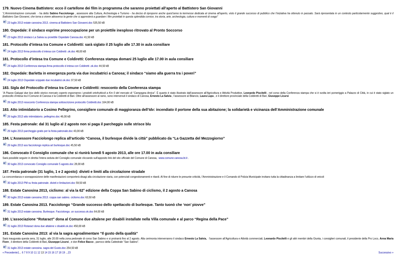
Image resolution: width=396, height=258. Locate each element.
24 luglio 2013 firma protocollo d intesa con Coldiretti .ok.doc (39, 51)
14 (45, 252)
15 (49, 252)
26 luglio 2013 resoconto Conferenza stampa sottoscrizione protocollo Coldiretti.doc (52, 102)
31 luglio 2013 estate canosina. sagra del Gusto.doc (34, 248)
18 (60, 252)
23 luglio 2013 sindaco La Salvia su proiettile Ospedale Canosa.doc (43, 37)
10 (32, 252)
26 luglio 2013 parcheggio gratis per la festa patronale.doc (38, 131)
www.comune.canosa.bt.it (173, 158)
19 (63, 252)
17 (56, 252)
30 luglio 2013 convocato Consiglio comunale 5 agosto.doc (38, 164)
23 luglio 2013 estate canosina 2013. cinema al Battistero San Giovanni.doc (48, 22)
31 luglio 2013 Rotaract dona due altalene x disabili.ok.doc (38, 226)
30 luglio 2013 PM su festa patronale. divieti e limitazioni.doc (39, 182)
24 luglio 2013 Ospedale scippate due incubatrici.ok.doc (36, 80)
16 (53, 252)
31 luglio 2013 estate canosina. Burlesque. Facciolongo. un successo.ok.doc (48, 211)
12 (38, 252)
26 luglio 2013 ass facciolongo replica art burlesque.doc (36, 145)
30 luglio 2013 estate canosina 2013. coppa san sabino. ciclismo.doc (44, 197)
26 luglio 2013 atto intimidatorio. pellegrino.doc (31, 116)
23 (69, 252)
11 (35, 252)
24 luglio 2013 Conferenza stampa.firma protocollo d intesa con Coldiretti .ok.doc (50, 66)
